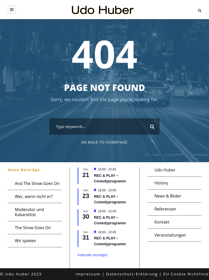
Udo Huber (164, 170)
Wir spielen (25, 240)
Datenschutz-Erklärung (132, 273)
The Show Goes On (33, 227)
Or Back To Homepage (104, 142)
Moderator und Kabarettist (29, 212)
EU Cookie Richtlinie (186, 273)
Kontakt (161, 222)
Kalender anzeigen (93, 255)
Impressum (88, 273)
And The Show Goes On (37, 183)
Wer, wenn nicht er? (34, 196)
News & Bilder (167, 196)
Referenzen (165, 209)
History (161, 183)
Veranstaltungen (170, 235)
